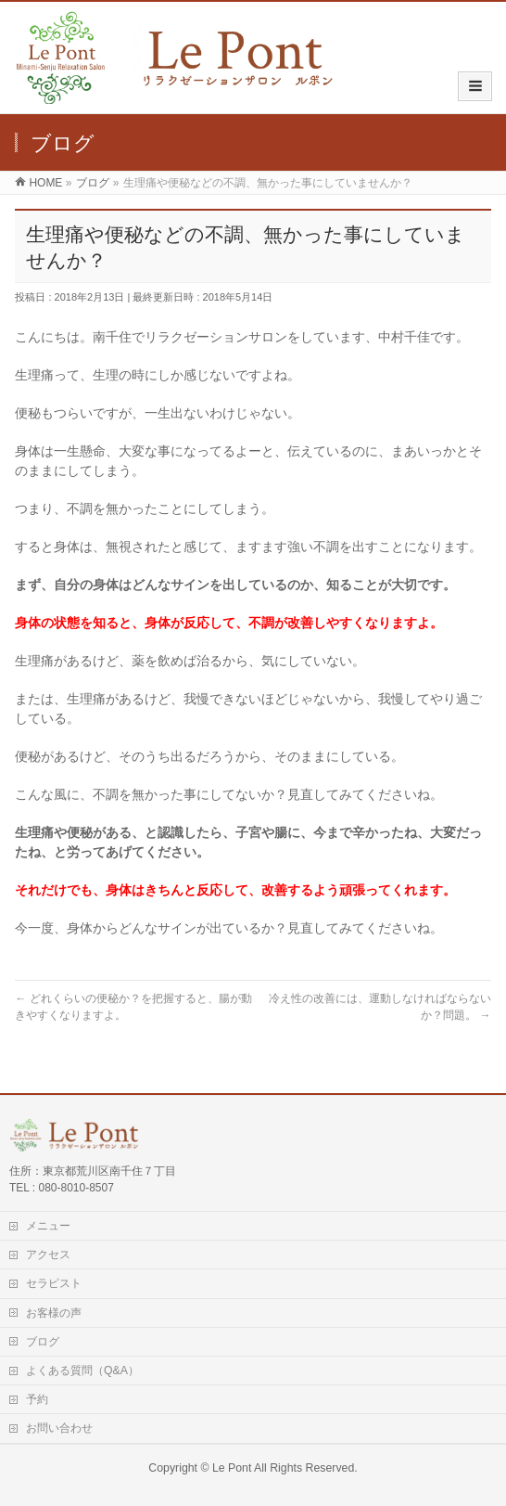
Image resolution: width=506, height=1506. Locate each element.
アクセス (48, 1254)
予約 (37, 1399)
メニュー (48, 1225)
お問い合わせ (59, 1428)
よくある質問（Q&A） (82, 1370)
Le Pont (231, 1467)
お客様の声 (54, 1312)
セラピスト (54, 1283)
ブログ (42, 1341)
